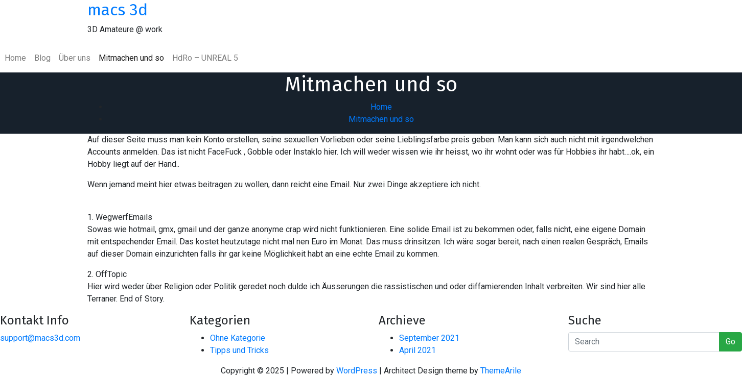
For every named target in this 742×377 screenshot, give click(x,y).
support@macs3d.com (40, 338)
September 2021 (429, 338)
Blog (42, 58)
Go (730, 341)
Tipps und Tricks (239, 350)
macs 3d (117, 9)
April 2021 (417, 350)
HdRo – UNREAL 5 (205, 58)
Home (15, 58)
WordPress (356, 370)
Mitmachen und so (131, 58)
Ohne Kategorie (237, 338)
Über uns (74, 58)
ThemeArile (500, 370)
